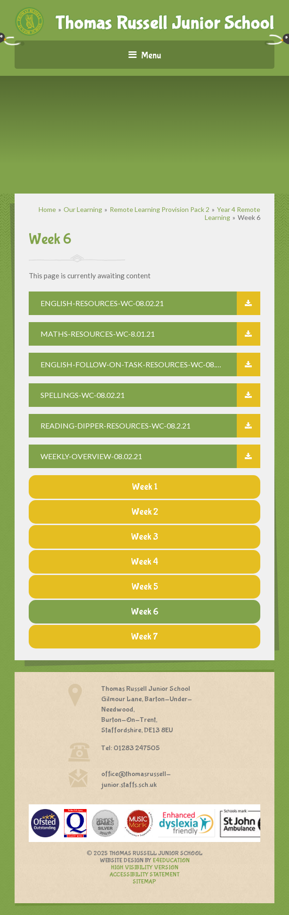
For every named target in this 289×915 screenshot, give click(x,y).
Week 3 (144, 536)
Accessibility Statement (144, 874)
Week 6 (249, 217)
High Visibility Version (144, 867)
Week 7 (144, 636)
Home (47, 209)
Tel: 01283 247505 (130, 748)
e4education (171, 860)
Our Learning (83, 209)
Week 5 (144, 586)
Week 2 (144, 511)
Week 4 (144, 561)
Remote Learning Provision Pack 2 (159, 209)
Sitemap (144, 881)
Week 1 (145, 486)
